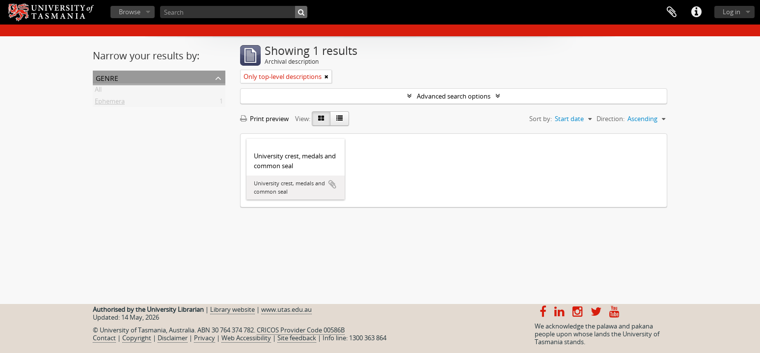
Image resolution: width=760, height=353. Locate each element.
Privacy (204, 337)
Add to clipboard (332, 184)
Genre (107, 77)
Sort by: (540, 118)
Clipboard (671, 12)
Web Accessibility (246, 337)
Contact (104, 337)
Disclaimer (173, 337)
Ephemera (110, 103)
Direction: (610, 118)
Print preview (264, 118)
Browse (129, 11)
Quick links (696, 12)
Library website (232, 309)
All (98, 91)
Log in (731, 11)
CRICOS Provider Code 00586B (301, 330)
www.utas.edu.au (286, 309)
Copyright (136, 337)
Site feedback (296, 337)
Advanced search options (453, 96)
